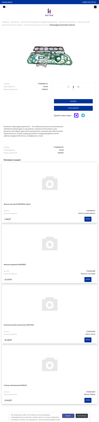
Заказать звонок (7, 2)
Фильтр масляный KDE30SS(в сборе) (17, 204)
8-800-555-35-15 (89, 2)
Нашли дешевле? (73, 108)
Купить (88, 219)
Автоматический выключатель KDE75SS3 (19, 325)
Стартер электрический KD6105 (15, 385)
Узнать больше (81, 416)
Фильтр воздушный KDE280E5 (15, 264)
